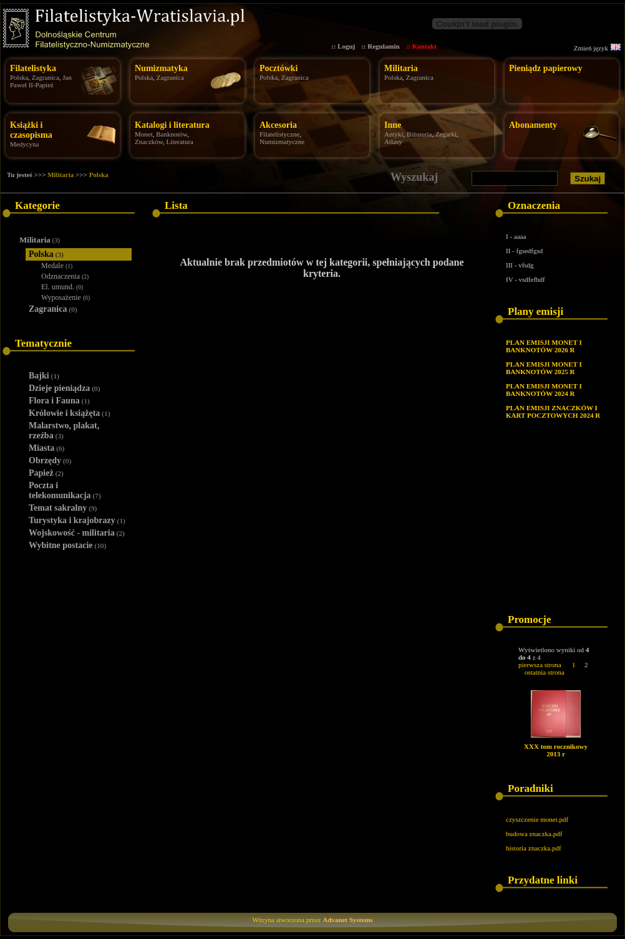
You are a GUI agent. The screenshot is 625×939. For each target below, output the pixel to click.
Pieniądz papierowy (546, 68)
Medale (56, 265)
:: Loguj (343, 46)
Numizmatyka (161, 68)
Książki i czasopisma (31, 130)
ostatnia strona (544, 672)
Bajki (44, 375)
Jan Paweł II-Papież (41, 81)
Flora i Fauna (59, 400)
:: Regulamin (380, 46)
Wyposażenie (65, 297)
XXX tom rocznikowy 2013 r (556, 750)
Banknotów (171, 134)
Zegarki (446, 134)
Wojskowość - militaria (77, 532)
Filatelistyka (33, 68)
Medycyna (24, 144)
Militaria (401, 68)
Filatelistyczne (279, 134)
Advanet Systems (347, 919)
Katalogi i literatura (172, 125)
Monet (144, 134)
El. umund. (62, 286)
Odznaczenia (65, 276)
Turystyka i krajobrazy (77, 520)
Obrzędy (50, 460)
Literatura (180, 141)
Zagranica (45, 77)
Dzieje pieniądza (64, 388)
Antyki (394, 134)
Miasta (46, 448)
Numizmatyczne (281, 141)
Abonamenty (533, 125)
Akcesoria (278, 125)
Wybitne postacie (67, 545)
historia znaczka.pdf (533, 848)
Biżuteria (419, 134)
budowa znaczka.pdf (534, 833)
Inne (392, 125)
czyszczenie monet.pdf (537, 819)
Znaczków (149, 141)
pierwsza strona (539, 664)
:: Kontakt (421, 46)
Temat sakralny (63, 508)
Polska (19, 77)
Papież (46, 473)
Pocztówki (278, 68)
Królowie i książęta (69, 413)
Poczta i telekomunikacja (65, 490)
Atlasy (393, 141)
